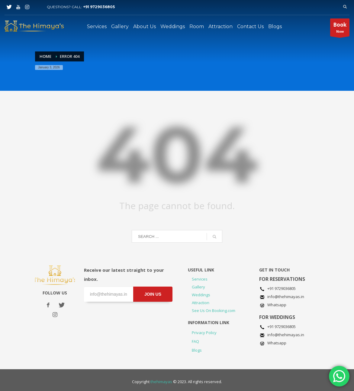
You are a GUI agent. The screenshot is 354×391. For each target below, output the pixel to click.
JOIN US (152, 294)
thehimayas (161, 381)
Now (339, 28)
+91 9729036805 (99, 7)
